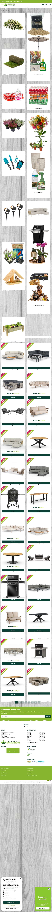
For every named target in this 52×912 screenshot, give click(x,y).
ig (46, 5)
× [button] (20, 878)
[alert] (11, 894)
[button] (11, 908)
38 (36, 830)
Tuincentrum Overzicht (27, 910)
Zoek (50, 5)
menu (2, 5)
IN (28, 854)
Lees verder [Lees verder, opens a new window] (11, 888)
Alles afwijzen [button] (11, 905)
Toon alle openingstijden (32, 870)
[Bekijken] (41, 4)
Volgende (39, 830)
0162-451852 (4, 864)
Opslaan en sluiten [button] (11, 902)
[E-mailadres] (26, 844)
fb (43, 5)
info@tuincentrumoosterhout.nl (8, 865)
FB (24, 854)
